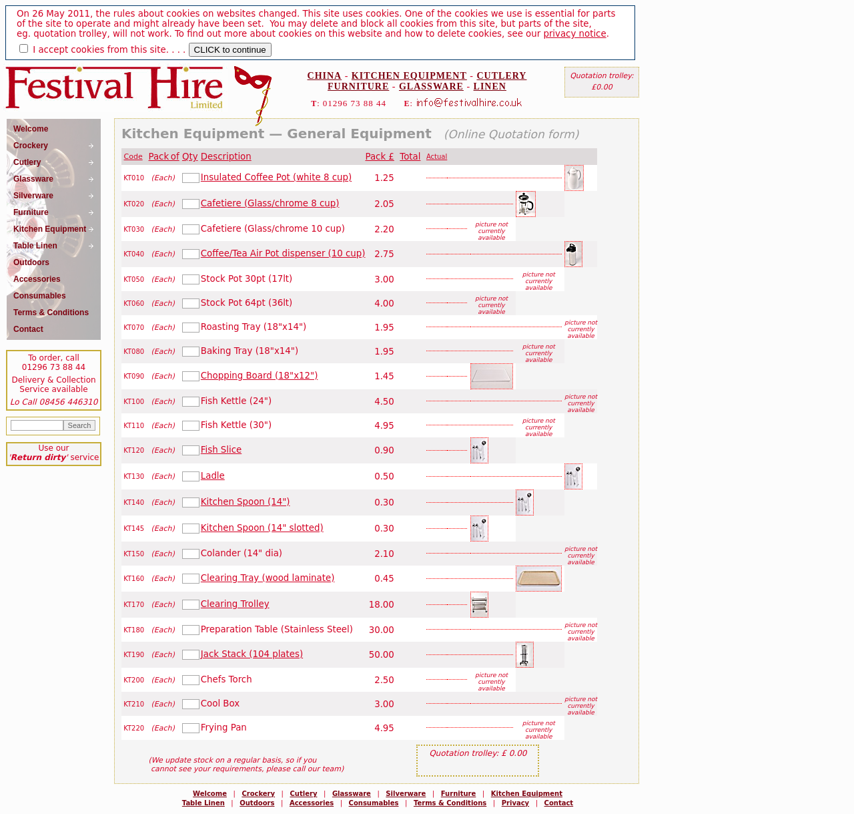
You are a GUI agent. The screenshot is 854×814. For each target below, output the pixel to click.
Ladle (213, 476)
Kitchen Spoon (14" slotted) (262, 528)
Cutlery (304, 793)
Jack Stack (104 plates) (252, 654)
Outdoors (257, 803)
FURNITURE (358, 86)
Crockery (258, 793)
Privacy (515, 803)
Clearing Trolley (235, 604)
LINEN (490, 86)
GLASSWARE (431, 86)
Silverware (406, 793)
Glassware (351, 793)
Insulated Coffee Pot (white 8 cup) (276, 177)
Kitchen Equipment (526, 793)
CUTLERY (502, 76)
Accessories (312, 803)
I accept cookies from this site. (101, 50)
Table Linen (203, 803)
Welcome (210, 793)
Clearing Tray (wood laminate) (268, 578)
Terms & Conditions (450, 803)
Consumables (374, 803)
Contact (559, 803)
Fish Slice (221, 450)
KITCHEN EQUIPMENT (409, 76)
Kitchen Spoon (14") (245, 502)
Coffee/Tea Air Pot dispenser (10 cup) (283, 253)
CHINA (325, 76)
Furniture (458, 793)
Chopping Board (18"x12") (259, 376)
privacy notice (574, 34)
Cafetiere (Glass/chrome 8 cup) (270, 203)
